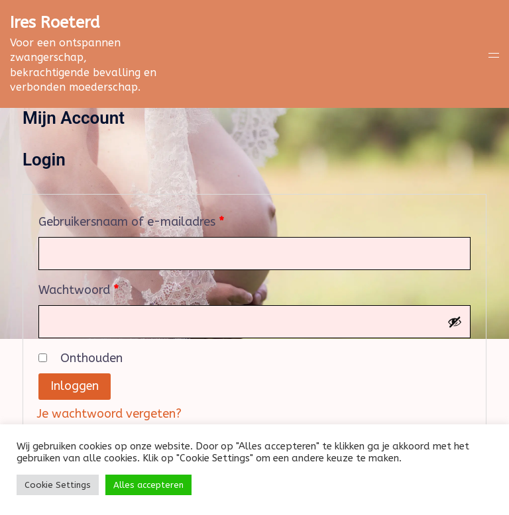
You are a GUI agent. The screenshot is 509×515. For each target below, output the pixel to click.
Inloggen (74, 386)
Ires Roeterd (55, 22)
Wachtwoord (97, 287)
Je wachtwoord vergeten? (109, 413)
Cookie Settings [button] (58, 485)
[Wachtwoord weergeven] (454, 321)
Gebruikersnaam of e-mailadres (149, 219)
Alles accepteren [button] (148, 485)
